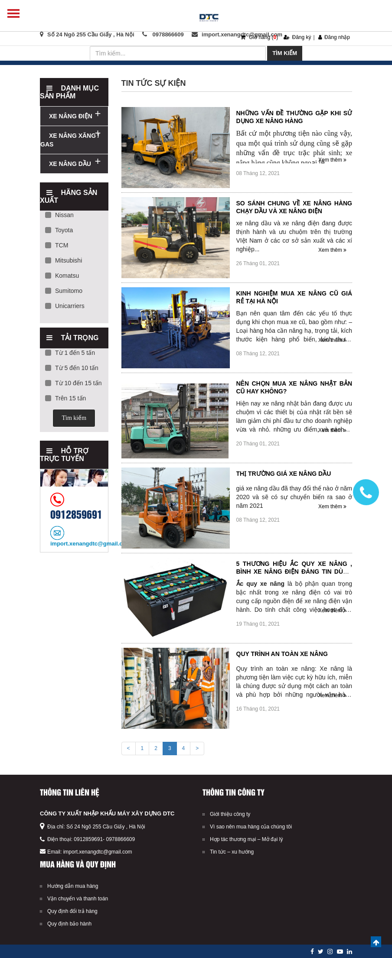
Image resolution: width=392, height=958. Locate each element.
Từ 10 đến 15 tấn (73, 383)
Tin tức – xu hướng (232, 852)
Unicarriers (65, 305)
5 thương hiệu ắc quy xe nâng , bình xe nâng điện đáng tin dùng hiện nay (294, 571)
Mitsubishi (63, 260)
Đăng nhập (334, 37)
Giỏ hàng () (259, 37)
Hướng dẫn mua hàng (72, 886)
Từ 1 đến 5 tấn (70, 352)
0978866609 (120, 839)
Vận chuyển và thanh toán (77, 899)
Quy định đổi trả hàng (72, 911)
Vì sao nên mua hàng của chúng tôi (251, 827)
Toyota (59, 230)
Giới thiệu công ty (230, 814)
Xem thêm (332, 160)
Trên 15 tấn (65, 398)
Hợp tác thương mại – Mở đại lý (246, 839)
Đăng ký (297, 37)
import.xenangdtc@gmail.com (97, 852)
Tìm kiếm (284, 53)
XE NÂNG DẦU (70, 163)
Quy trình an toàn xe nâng (282, 653)
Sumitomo (63, 290)
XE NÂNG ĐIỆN (70, 116)
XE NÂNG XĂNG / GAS (69, 140)
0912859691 (88, 839)
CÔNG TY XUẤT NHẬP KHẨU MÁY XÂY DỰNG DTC (107, 813)
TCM (56, 245)
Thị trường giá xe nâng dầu (283, 473)
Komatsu (62, 275)
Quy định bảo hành (69, 924)
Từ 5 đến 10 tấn (71, 367)
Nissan (59, 214)
